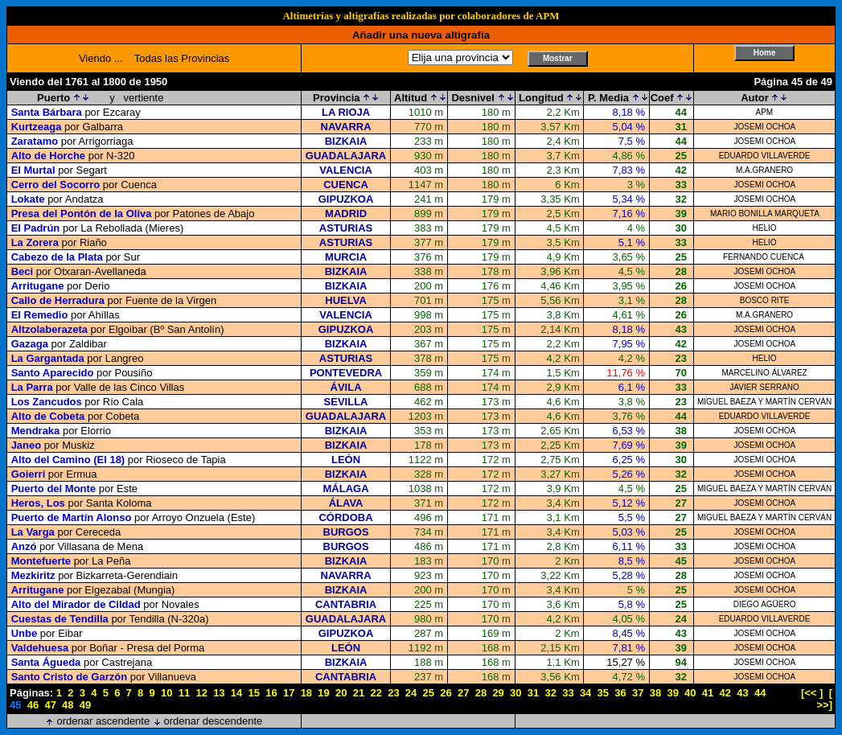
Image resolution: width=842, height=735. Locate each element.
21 (358, 693)
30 (515, 693)
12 (201, 693)
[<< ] (812, 693)
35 (603, 693)
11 (184, 693)
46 (33, 705)
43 (742, 693)
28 (481, 693)
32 (550, 693)
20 (341, 693)
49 (85, 705)
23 (393, 693)
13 (218, 693)
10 (166, 693)
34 (585, 693)
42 (725, 693)
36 (620, 693)
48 (67, 705)
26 (445, 693)
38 (655, 693)
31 (533, 693)
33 (567, 693)
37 (637, 693)
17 (288, 693)
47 (49, 705)
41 (707, 693)
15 (254, 693)
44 (760, 693)
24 (411, 693)
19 (323, 693)
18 (306, 693)
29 (497, 693)
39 (672, 693)
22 (375, 693)
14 (236, 693)
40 (690, 693)
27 (463, 693)
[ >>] (824, 699)
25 (428, 693)
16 (271, 693)
